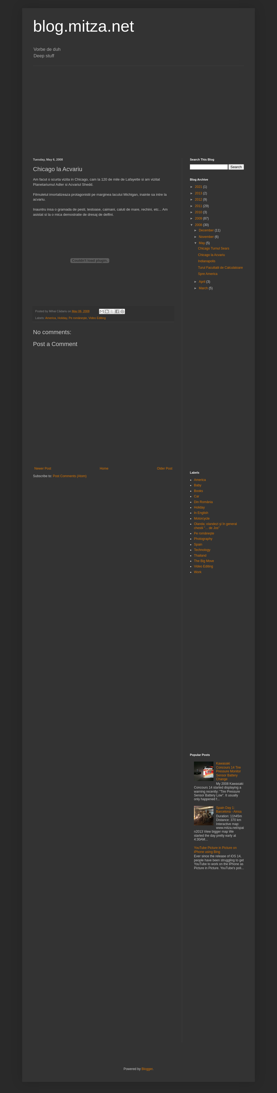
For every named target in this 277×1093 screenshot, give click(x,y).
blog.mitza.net (83, 26)
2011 (199, 206)
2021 (199, 187)
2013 (199, 193)
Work (198, 572)
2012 (199, 199)
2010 (199, 212)
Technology (202, 550)
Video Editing (96, 318)
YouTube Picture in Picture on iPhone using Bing (215, 849)
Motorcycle (202, 518)
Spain (198, 544)
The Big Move (204, 561)
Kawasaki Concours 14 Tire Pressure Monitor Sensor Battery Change (228, 771)
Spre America (207, 274)
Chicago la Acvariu (211, 255)
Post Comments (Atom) (70, 476)
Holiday (62, 318)
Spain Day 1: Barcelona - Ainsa (229, 809)
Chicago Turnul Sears (213, 248)
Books (198, 491)
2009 (199, 218)
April (202, 282)
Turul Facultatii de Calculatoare (220, 268)
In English (201, 513)
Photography (203, 539)
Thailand (200, 555)
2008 (199, 225)
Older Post (164, 468)
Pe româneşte (78, 318)
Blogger (147, 1069)
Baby (197, 485)
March (204, 288)
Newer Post (42, 468)
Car (196, 496)
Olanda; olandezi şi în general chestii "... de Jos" (215, 526)
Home (104, 468)
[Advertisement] (138, 112)
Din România (203, 502)
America (50, 318)
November (207, 237)
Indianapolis (206, 261)
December (207, 230)
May (202, 243)
